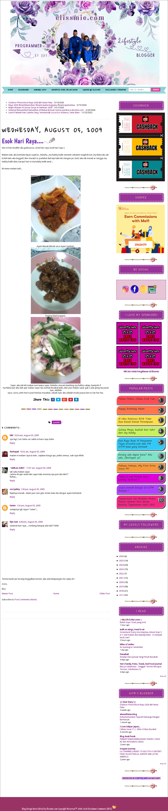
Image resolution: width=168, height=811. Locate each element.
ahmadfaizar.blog (128, 714)
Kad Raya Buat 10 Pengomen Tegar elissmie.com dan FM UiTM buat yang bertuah (135, 443)
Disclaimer (92, 809)
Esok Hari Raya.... (28, 141)
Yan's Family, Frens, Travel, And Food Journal (141, 664)
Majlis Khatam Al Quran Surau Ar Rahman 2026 (30, 107)
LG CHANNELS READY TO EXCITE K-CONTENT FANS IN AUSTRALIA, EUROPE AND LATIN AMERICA (141, 754)
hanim (13, 505)
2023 (121, 569)
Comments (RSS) (104, 809)
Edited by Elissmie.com (47, 809)
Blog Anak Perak (127, 736)
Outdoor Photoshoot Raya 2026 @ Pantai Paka (30, 102)
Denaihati (124, 654)
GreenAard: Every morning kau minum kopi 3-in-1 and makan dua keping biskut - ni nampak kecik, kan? (141, 635)
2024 (121, 565)
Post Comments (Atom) (26, 599)
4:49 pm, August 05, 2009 (31, 522)
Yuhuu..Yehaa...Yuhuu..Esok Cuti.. (137, 399)
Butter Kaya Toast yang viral (133, 622)
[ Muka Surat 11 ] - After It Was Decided (138, 729)
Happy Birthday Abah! (131, 409)
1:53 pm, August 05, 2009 (28, 505)
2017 (121, 595)
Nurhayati (14, 451)
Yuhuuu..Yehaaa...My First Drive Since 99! (137, 467)
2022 (121, 573)
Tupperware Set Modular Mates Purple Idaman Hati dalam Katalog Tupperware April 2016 (137, 501)
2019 (121, 586)
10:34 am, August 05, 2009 (26, 435)
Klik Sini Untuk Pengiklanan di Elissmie (141, 371)
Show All (163, 676)
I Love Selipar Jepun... (130, 726)
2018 (121, 591)
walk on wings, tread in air (132, 629)
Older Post (105, 593)
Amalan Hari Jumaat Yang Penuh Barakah (139, 657)
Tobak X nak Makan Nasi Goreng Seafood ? (133, 478)
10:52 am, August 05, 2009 (32, 451)
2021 (121, 578)
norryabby (15, 489)
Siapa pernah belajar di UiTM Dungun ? (136, 489)
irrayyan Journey (127, 748)
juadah (56, 422)
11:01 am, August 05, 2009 (38, 468)
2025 (121, 560)
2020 (121, 582)
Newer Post (7, 593)
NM (11, 435)
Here (35, 809)
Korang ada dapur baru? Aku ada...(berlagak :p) (135, 456)
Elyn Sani (14, 522)
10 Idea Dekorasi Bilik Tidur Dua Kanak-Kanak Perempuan (135, 420)
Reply (12, 443)
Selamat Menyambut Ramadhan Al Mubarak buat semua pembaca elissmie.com (46, 110)
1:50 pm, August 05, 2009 (32, 489)
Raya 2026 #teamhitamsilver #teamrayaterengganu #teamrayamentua (41, 105)
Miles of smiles (127, 644)
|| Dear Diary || (128, 702)
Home (56, 593)
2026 (121, 556)
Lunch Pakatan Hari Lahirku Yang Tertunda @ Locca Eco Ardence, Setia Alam (44, 112)
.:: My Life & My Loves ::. (131, 619)
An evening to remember (131, 647)
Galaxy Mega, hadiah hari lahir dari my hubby (136, 431)
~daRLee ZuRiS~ (17, 468)
